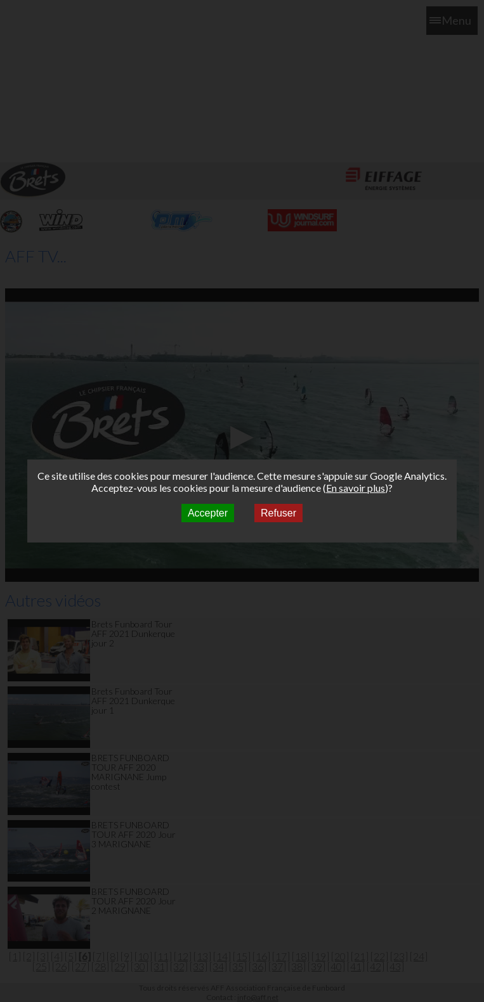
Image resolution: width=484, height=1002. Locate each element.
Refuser (278, 513)
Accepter (208, 513)
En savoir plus (355, 488)
